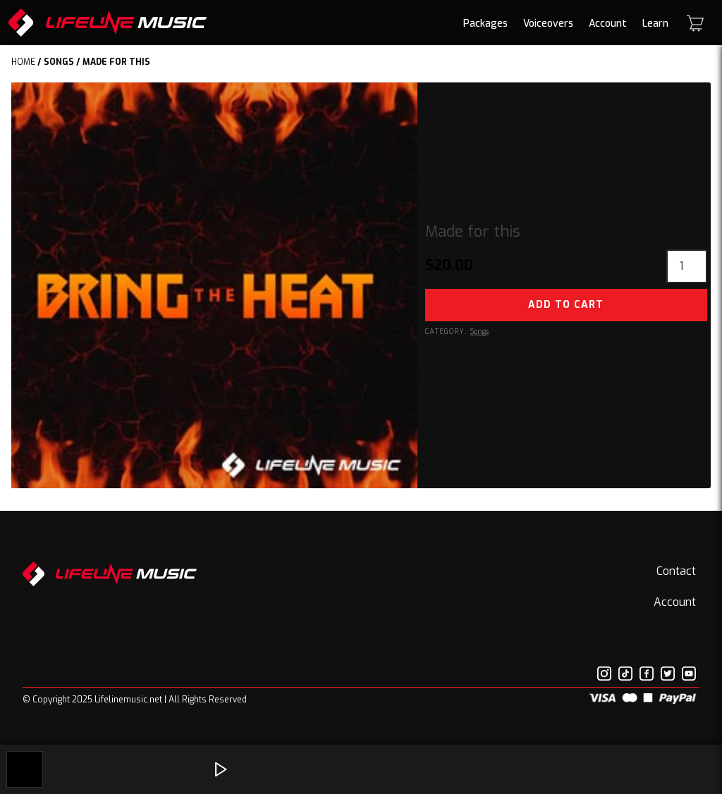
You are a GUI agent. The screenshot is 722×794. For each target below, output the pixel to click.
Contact (676, 571)
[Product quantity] (686, 266)
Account (608, 23)
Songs (59, 62)
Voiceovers (548, 23)
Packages (485, 23)
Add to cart (566, 304)
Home (23, 62)
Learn (655, 23)
